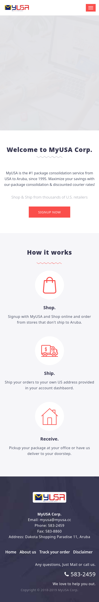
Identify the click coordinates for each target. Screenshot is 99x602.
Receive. (49, 439)
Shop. (49, 307)
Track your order (54, 552)
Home (10, 552)
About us (28, 552)
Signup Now (49, 212)
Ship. (49, 373)
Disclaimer (83, 552)
